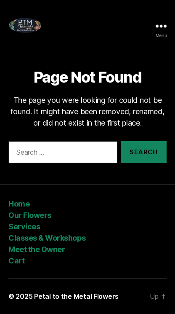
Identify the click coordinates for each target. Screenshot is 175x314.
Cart (16, 260)
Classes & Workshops (47, 237)
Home (18, 203)
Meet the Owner (37, 249)
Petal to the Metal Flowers (76, 296)
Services (24, 226)
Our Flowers (29, 215)
